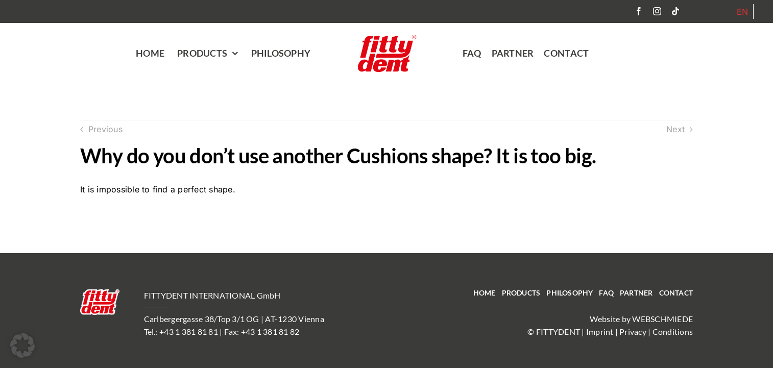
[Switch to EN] (742, 11)
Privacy (632, 331)
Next (675, 129)
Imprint (600, 331)
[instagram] (657, 11)
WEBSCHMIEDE (662, 319)
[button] (22, 345)
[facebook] (639, 11)
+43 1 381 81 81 (188, 331)
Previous (105, 129)
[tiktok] (675, 11)
